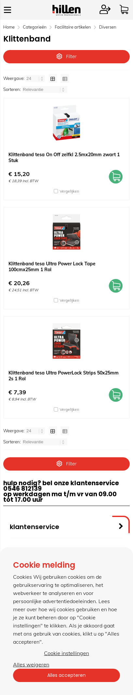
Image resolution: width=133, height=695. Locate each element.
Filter (66, 56)
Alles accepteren (66, 675)
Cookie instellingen (66, 653)
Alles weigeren (31, 664)
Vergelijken (69, 191)
